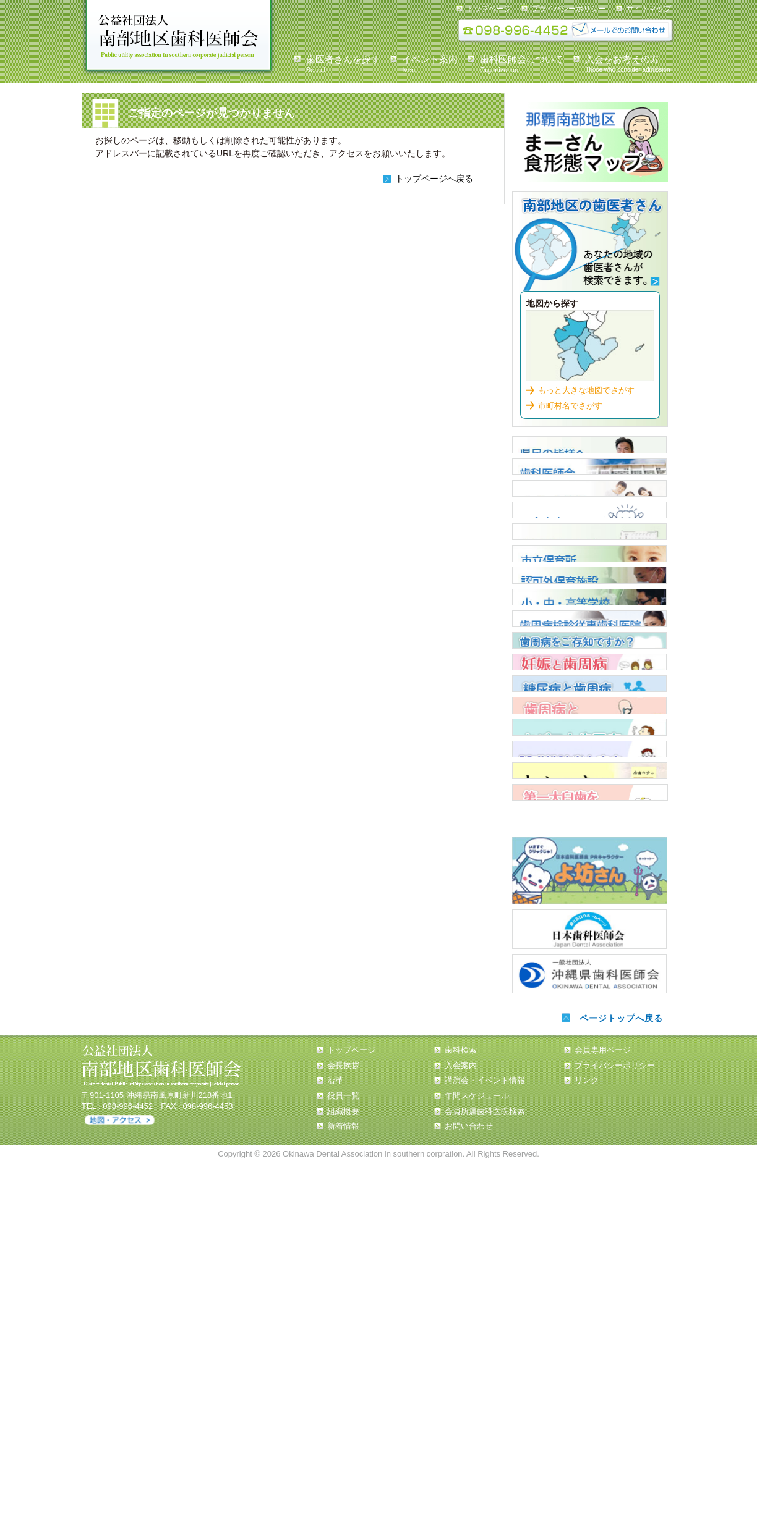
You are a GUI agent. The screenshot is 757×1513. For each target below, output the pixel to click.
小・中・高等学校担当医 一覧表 (589, 751)
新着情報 (343, 1476)
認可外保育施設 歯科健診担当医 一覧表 (589, 708)
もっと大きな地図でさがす (586, 387)
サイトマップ (649, 8)
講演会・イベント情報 (485, 1430)
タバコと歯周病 (589, 1007)
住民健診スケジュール (589, 623)
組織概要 (343, 1461)
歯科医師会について (589, 495)
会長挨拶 (343, 1415)
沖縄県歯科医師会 (589, 1322)
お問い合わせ (469, 1476)
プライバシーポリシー (568, 8)
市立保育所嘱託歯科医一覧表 (589, 666)
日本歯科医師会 (589, 1279)
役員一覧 (343, 1446)
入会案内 (589, 581)
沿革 (335, 1430)
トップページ (488, 8)
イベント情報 (589, 538)
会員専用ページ (603, 1400)
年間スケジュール (477, 1446)
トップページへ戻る (434, 178)
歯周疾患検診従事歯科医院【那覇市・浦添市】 (589, 794)
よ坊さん (589, 1223)
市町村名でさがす (570, 402)
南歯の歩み (589, 1092)
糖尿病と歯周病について (589, 922)
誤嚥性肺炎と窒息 (589, 1049)
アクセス (120, 1470)
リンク (587, 1430)
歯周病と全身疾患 (589, 964)
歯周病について (589, 836)
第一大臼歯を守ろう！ (590, 1135)
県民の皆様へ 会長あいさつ (589, 453)
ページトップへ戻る (618, 1368)
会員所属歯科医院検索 (485, 1461)
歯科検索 (590, 244)
